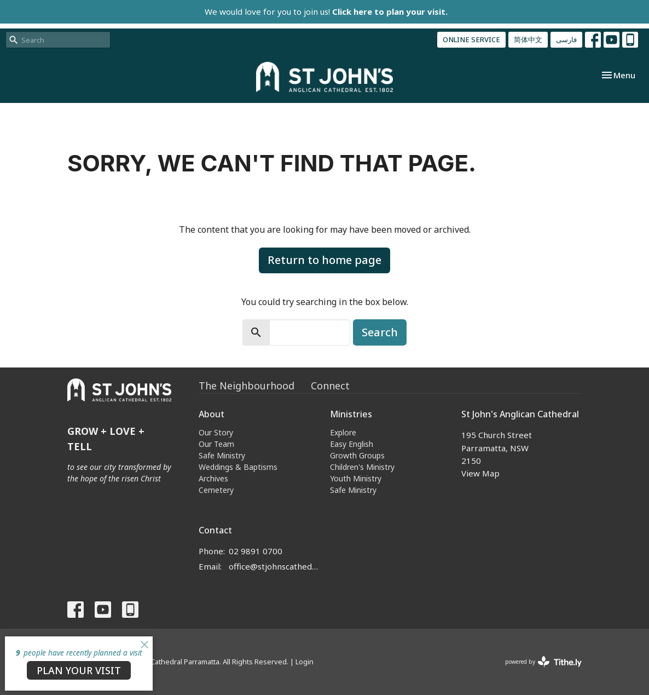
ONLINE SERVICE (471, 39)
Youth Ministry (355, 478)
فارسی (566, 39)
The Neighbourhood (246, 385)
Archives (213, 478)
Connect (330, 385)
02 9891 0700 (255, 550)
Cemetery (216, 490)
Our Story (216, 432)
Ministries (351, 414)
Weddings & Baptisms (238, 467)
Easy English (351, 444)
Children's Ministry (362, 467)
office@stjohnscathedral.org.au (274, 566)
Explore (343, 432)
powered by (543, 662)
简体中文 (528, 39)
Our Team (216, 444)
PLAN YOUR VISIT (79, 670)
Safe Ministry (222, 455)
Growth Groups (357, 455)
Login (304, 662)
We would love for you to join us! (326, 11)
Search (380, 332)
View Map (480, 473)
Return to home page (324, 259)
